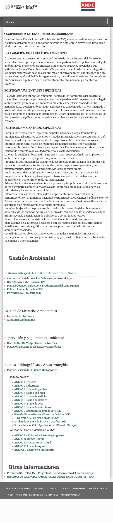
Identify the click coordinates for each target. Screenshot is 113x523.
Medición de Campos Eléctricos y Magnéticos (34, 346)
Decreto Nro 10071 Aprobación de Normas (32, 343)
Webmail (65, 488)
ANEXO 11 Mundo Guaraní (29, 439)
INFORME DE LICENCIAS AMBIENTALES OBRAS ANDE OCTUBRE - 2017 (50, 476)
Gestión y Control (97, 488)
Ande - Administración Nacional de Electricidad (33, 495)
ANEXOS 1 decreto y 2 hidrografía (34, 449)
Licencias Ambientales (20, 316)
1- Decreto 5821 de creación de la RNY (36, 418)
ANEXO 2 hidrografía (27, 385)
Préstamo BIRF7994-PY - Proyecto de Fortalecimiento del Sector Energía (50, 473)
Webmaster (78, 488)
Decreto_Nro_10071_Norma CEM (26, 282)
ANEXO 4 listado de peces (29, 392)
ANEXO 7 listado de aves (28, 403)
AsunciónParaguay (70, 495)
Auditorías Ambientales (21, 319)
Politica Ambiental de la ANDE (25, 289)
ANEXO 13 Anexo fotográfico (31, 446)
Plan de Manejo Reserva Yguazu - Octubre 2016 (42, 414)
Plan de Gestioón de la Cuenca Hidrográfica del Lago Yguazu (43, 285)
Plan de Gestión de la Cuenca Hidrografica (32, 370)
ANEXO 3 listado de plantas (30, 389)
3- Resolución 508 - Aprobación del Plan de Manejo (45, 425)
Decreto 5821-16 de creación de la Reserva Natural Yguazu (41, 278)
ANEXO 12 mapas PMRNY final (32, 442)
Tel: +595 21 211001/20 (45, 488)
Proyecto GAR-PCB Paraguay (24, 292)
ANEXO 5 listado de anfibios (31, 396)
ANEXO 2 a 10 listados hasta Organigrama (39, 435)
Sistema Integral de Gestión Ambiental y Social (41, 273)
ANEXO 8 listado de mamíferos (32, 407)
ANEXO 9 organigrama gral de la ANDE (37, 410)
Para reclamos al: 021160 (18, 488)
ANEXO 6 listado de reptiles (30, 400)
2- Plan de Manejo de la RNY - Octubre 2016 (40, 421)
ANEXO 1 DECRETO (25, 382)
